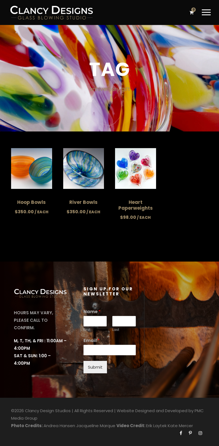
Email (91, 341)
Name (92, 312)
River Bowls (83, 202)
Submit (95, 367)
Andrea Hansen (59, 426)
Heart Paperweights (135, 205)
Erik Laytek (156, 426)
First (86, 330)
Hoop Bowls (31, 202)
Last (115, 330)
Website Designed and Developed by (155, 411)
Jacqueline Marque (95, 426)
